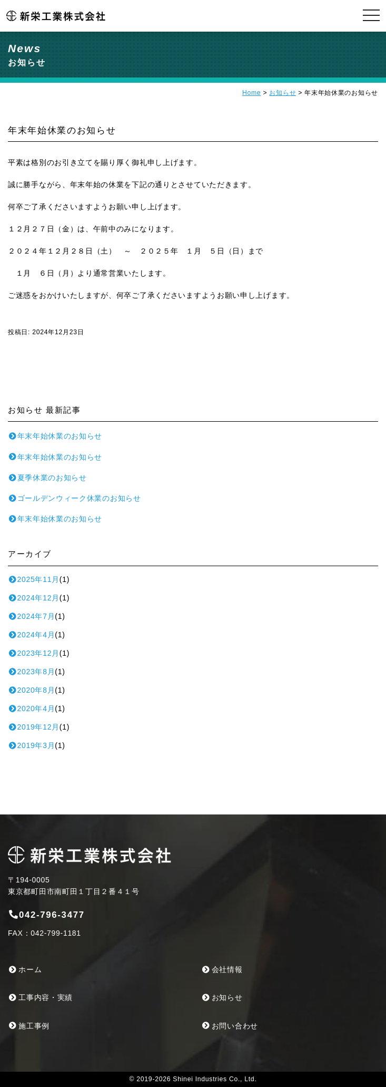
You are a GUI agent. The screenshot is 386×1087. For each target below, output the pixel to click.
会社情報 (222, 969)
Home (251, 92)
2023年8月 (31, 671)
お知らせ (282, 92)
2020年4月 (31, 708)
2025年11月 (34, 579)
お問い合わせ (230, 1026)
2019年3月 (31, 745)
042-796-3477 (46, 915)
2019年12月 (34, 727)
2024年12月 (34, 598)
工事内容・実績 (40, 997)
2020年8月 (31, 690)
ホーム (25, 969)
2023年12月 (34, 653)
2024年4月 (31, 634)
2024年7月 (31, 616)
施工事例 (29, 1026)
